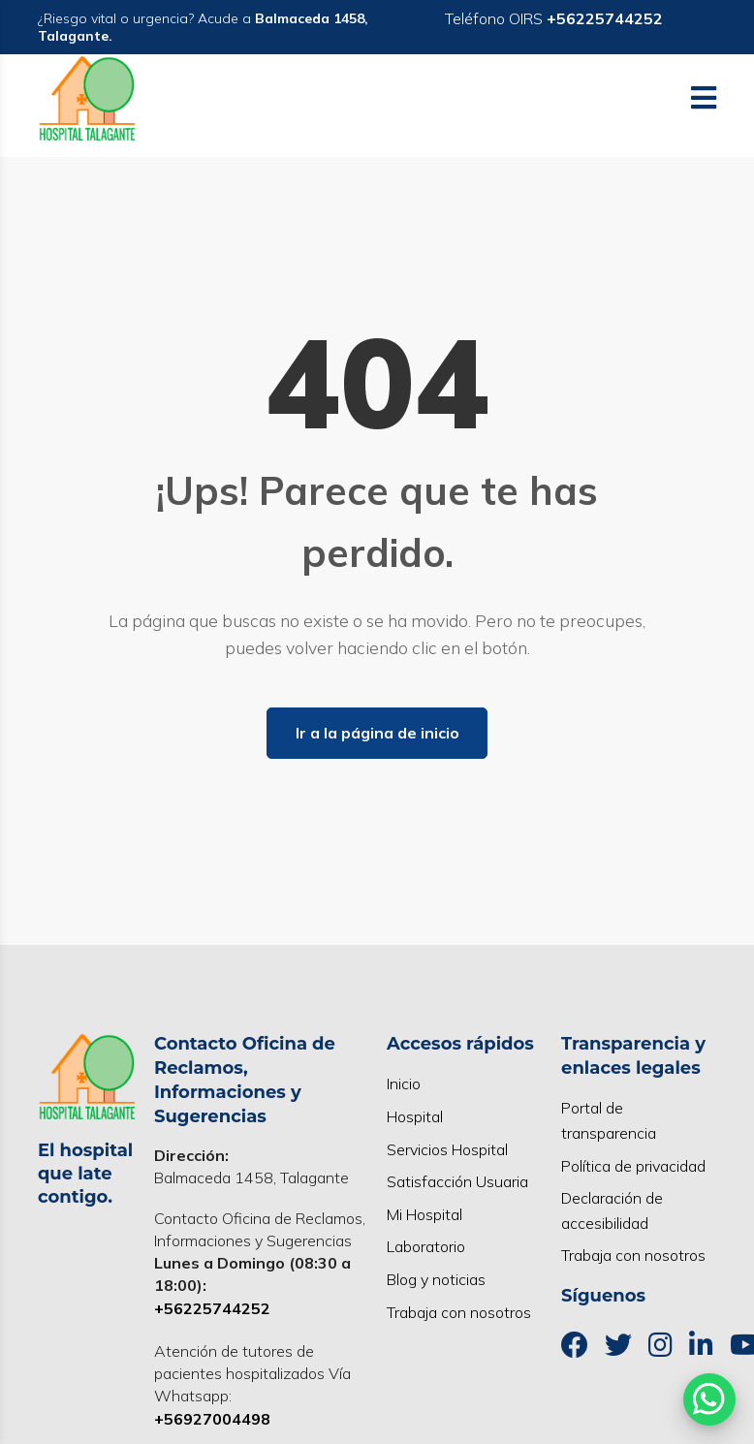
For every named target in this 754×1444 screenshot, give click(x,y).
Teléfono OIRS (554, 18)
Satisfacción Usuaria (457, 1181)
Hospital (415, 1116)
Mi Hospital (424, 1214)
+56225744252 (212, 1308)
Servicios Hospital (447, 1149)
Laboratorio (426, 1246)
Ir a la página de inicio (377, 732)
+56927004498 (212, 1418)
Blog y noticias (436, 1279)
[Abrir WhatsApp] (709, 1399)
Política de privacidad (633, 1166)
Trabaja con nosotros (459, 1312)
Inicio (404, 1083)
